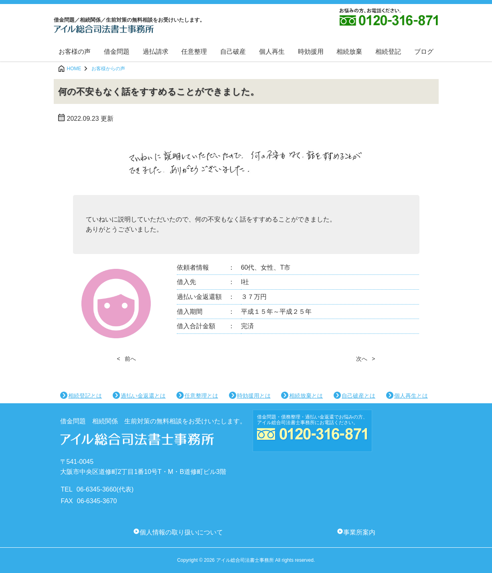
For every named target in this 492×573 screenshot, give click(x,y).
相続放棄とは (306, 395)
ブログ (423, 51)
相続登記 (388, 51)
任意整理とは (201, 395)
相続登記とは (85, 395)
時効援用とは (254, 395)
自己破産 (233, 51)
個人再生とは (411, 395)
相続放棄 (349, 51)
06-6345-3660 (97, 489)
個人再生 (272, 51)
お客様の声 (75, 51)
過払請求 (155, 51)
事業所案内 (359, 532)
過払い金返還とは (143, 395)
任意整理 (194, 51)
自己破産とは (358, 395)
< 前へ (126, 359)
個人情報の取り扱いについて (181, 532)
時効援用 (311, 51)
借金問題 (117, 51)
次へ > (365, 359)
